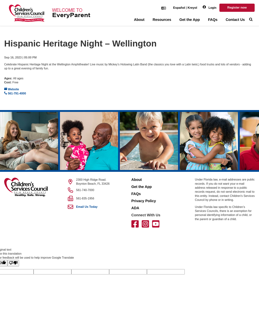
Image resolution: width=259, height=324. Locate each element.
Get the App (189, 20)
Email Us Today (87, 206)
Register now (237, 7)
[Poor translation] (13, 263)
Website (11, 89)
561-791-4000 (15, 93)
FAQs (212, 20)
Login (209, 7)
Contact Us (235, 20)
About (139, 20)
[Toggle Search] (250, 19)
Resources (162, 20)
